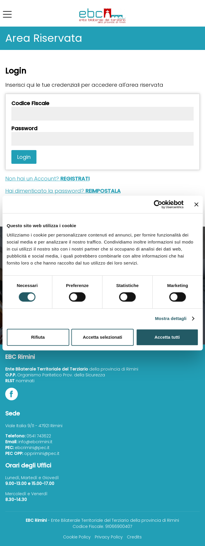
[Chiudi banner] (196, 204)
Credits (134, 537)
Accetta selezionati (102, 337)
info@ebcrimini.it (35, 442)
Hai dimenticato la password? (63, 190)
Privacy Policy (109, 537)
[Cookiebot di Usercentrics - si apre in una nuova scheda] (157, 204)
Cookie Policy (77, 537)
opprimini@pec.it (41, 453)
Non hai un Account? (47, 178)
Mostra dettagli (170, 318)
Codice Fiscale (30, 103)
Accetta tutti (167, 337)
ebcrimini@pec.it (32, 448)
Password (24, 128)
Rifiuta (38, 337)
